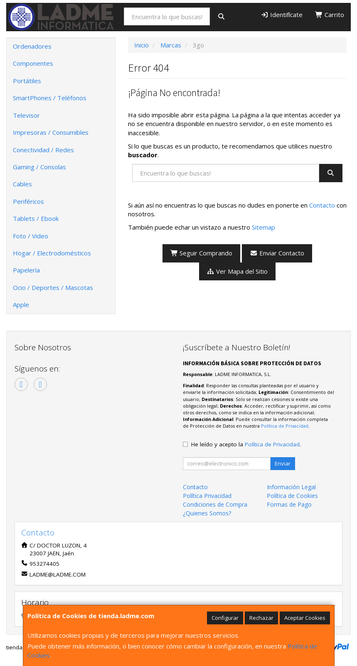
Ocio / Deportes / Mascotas (53, 287)
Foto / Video (30, 236)
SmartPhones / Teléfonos (49, 98)
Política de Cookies (292, 496)
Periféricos (28, 201)
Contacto (322, 205)
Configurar (225, 617)
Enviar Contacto (277, 253)
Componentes (33, 63)
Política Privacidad (207, 496)
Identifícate (282, 14)
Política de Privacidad (284, 426)
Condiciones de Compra (215, 504)
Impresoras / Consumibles (51, 132)
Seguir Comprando (201, 253)
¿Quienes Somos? (207, 513)
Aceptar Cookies (304, 617)
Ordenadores (32, 46)
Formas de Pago (289, 504)
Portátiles (27, 81)
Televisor (26, 115)
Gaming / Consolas (39, 167)
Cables (22, 184)
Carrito (329, 14)
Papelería (26, 270)
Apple (21, 304)
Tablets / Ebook (36, 218)
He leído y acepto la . (246, 444)
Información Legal (291, 487)
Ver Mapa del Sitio (237, 271)
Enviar (283, 463)
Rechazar (261, 617)
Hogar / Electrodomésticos (52, 253)
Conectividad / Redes (43, 150)
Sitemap (263, 227)
